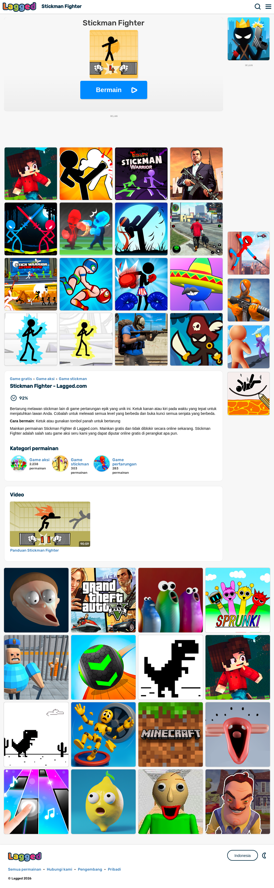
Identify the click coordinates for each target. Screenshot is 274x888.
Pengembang (90, 869)
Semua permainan (24, 869)
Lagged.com (25, 857)
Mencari (258, 6)
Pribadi (114, 869)
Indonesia (242, 855)
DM (264, 855)
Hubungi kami (59, 869)
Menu (268, 6)
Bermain (108, 89)
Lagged (20, 7)
